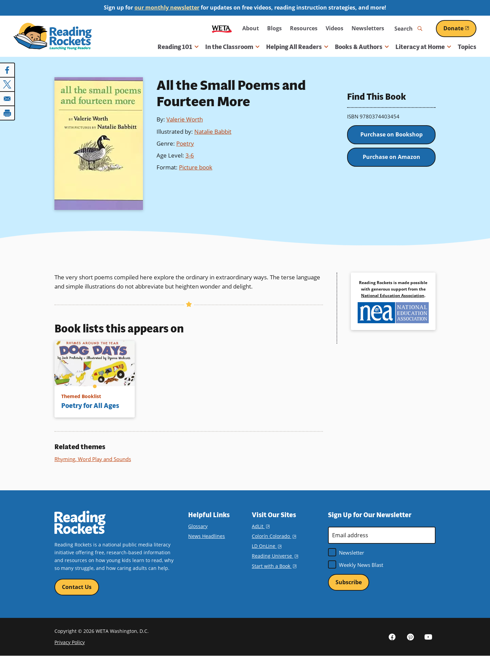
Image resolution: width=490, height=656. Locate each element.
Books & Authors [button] (362, 47)
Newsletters (368, 28)
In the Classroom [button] (232, 47)
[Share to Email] (7, 98)
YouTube (428, 636)
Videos (334, 28)
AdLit (261, 526)
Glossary (198, 526)
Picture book (195, 167)
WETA (222, 28)
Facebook (392, 636)
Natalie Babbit (212, 131)
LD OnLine (266, 546)
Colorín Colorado (274, 536)
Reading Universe (275, 556)
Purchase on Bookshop (391, 134)
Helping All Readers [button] (297, 47)
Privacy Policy (69, 642)
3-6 (189, 155)
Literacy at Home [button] (423, 47)
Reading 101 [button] (178, 47)
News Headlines (206, 536)
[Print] (7, 112)
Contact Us (77, 587)
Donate (459, 28)
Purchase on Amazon (391, 157)
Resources (303, 28)
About (250, 28)
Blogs (274, 28)
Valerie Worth (184, 119)
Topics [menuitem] (467, 47)
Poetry (185, 143)
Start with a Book (274, 566)
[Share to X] (7, 84)
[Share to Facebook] (7, 70)
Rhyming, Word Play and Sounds (92, 459)
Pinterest (410, 636)
